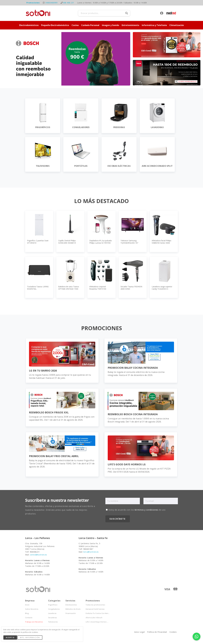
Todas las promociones (95, 605)
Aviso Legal (139, 632)
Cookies (173, 632)
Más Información (30, 637)
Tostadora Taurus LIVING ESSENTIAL (38, 287)
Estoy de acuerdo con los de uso (136, 509)
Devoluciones (71, 605)
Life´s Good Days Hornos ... (97, 622)
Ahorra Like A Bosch (94, 617)
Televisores (53, 622)
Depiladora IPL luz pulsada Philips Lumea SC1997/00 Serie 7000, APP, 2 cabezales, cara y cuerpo (100, 244)
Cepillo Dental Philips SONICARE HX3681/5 (67, 241)
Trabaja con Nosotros (34, 622)
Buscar (127, 13)
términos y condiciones (146, 509)
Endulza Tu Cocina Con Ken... (98, 613)
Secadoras (52, 617)
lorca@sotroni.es (91, 552)
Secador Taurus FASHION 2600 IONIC (131, 287)
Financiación (71, 613)
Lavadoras (52, 613)
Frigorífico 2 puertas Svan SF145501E (37, 241)
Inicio (27, 605)
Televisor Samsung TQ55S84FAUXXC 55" (129, 241)
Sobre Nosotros (31, 609)
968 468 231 (68, 2)
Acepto (10, 637)
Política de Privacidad (157, 632)
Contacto (28, 617)
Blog (27, 613)
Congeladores (54, 609)
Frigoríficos (52, 605)
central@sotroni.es (38, 554)
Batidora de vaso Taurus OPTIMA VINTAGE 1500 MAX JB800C (68, 288)
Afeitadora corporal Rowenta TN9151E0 (97, 287)
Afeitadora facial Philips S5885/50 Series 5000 (161, 241)
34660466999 (51, 2)
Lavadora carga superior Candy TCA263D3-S (162, 287)
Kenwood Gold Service (95, 609)
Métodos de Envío (73, 609)
